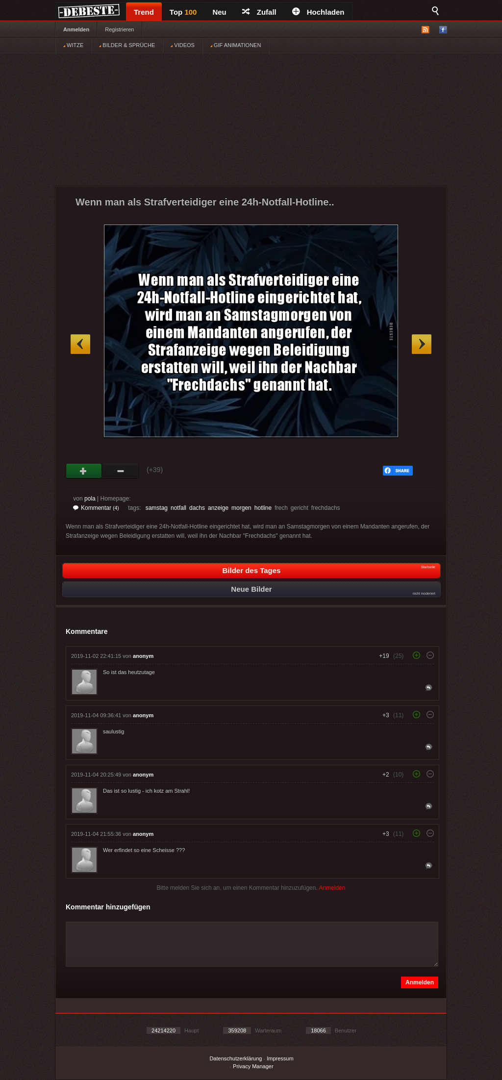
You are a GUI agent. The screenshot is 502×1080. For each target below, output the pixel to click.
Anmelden (76, 29)
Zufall (259, 12)
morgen (241, 507)
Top (183, 12)
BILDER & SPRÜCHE (127, 45)
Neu (219, 12)
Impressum (280, 1058)
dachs (197, 507)
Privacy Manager (253, 1066)
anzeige (218, 507)
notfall (178, 507)
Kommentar (96, 507)
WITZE (73, 45)
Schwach (120, 471)
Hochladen (318, 12)
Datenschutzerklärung (235, 1058)
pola (90, 498)
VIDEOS (183, 45)
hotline (263, 507)
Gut (84, 471)
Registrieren (119, 29)
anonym (143, 656)
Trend (144, 12)
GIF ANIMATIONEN (235, 45)
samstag (157, 507)
